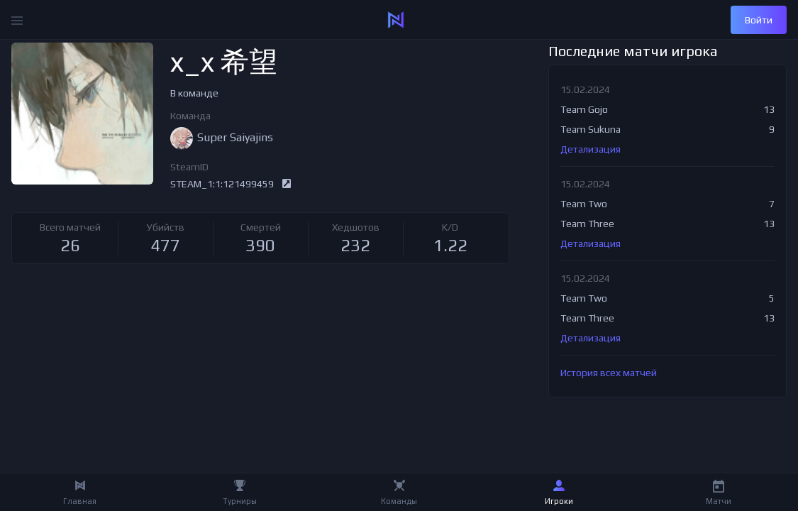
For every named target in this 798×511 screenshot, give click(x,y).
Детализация (590, 149)
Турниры (240, 501)
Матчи (718, 501)
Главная (79, 501)
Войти (758, 20)
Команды (399, 501)
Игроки (559, 501)
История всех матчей (608, 372)
